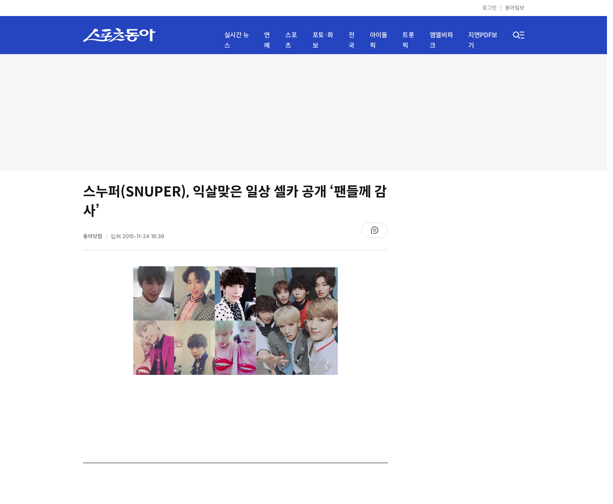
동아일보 (514, 7)
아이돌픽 (379, 40)
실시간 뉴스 (236, 40)
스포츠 (291, 40)
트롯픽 (408, 40)
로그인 (489, 7)
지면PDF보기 (482, 40)
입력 (137, 236)
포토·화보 (323, 40)
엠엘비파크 (441, 40)
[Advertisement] (303, 112)
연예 (267, 40)
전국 (352, 40)
